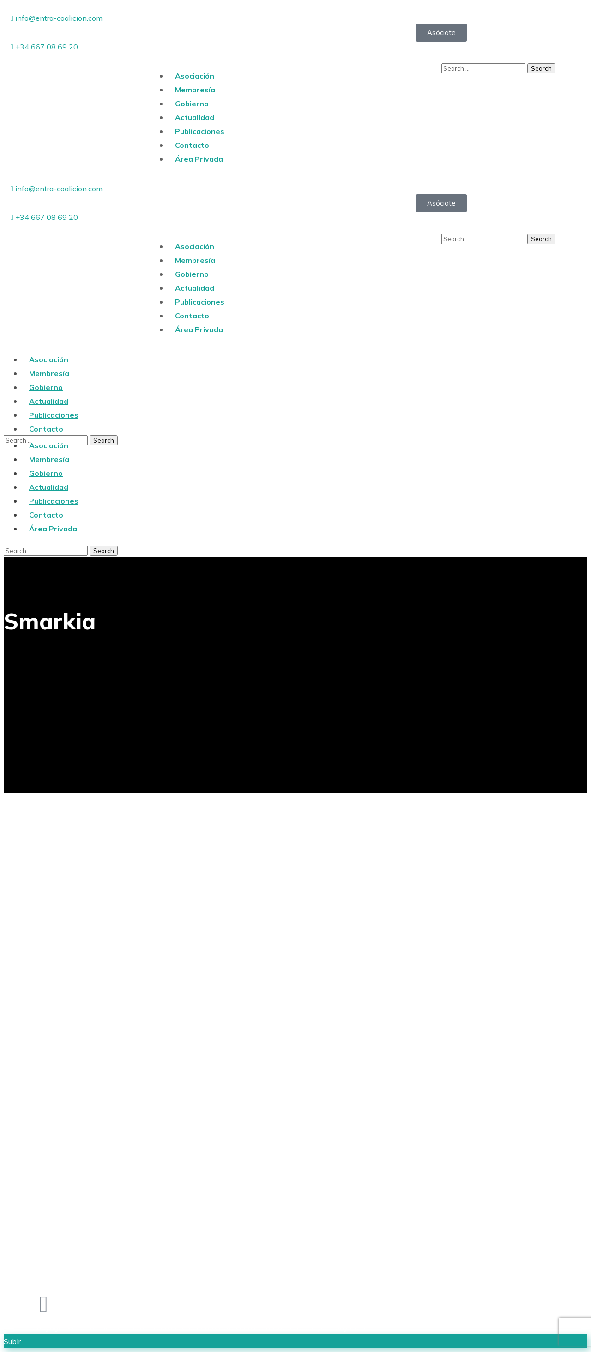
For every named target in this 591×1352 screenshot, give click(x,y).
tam (347, 1327)
